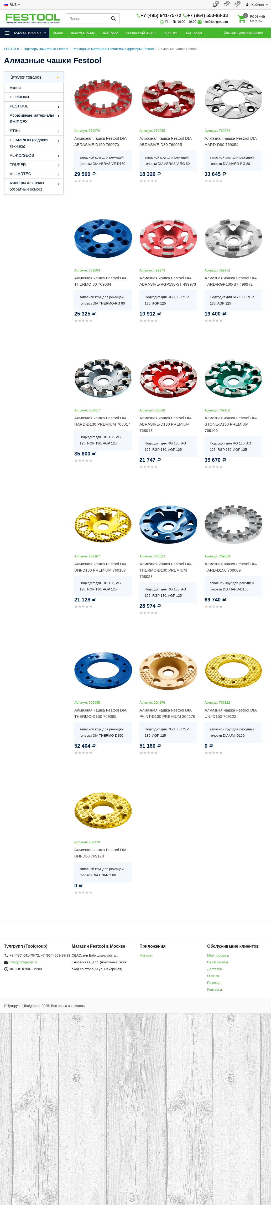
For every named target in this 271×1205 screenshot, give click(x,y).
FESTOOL (19, 106)
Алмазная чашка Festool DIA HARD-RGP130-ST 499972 (231, 281)
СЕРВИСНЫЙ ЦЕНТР (140, 32)
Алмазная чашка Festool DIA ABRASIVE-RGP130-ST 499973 (167, 281)
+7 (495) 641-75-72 (161, 15)
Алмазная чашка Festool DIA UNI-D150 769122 (231, 713)
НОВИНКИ (19, 97)
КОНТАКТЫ (194, 32)
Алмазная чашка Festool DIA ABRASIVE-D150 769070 (100, 141)
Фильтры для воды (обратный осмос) (27, 186)
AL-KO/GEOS (22, 155)
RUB (13, 5)
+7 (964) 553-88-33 (207, 15)
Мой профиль (218, 955)
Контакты (214, 989)
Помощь (213, 983)
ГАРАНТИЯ (170, 32)
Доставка (214, 969)
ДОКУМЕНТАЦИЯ (83, 32)
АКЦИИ (58, 32)
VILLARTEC (20, 173)
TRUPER (18, 164)
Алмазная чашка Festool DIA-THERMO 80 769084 (101, 281)
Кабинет (254, 5)
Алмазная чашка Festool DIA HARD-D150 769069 (231, 567)
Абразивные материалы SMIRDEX (32, 118)
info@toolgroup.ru (215, 22)
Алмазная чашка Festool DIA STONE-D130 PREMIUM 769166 (231, 424)
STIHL (15, 130)
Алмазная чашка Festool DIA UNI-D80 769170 (100, 853)
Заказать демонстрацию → (245, 33)
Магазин (146, 955)
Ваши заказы (217, 962)
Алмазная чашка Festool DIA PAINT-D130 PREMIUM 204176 (167, 713)
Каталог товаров (25, 77)
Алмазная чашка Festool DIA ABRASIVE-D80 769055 (165, 141)
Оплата (213, 976)
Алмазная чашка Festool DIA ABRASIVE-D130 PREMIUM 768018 (165, 424)
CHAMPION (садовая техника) (29, 143)
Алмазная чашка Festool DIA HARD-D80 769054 (231, 141)
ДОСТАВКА (110, 32)
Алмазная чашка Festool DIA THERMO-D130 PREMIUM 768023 (165, 570)
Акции (15, 87)
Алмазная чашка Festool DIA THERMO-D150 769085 (100, 713)
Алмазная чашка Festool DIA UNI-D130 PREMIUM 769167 (100, 567)
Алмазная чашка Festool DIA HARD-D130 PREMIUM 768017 (102, 421)
